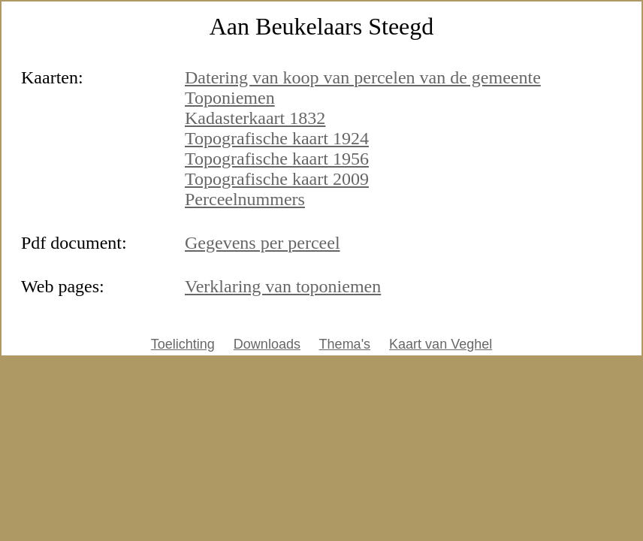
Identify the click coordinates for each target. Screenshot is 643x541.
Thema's (344, 344)
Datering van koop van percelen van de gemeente (363, 77)
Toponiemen (230, 97)
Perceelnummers (245, 199)
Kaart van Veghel (440, 344)
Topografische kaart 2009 (277, 179)
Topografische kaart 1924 (277, 138)
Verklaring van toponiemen (283, 286)
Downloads (267, 344)
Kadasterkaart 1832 (255, 118)
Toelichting (183, 344)
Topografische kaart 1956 (277, 158)
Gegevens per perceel (262, 242)
